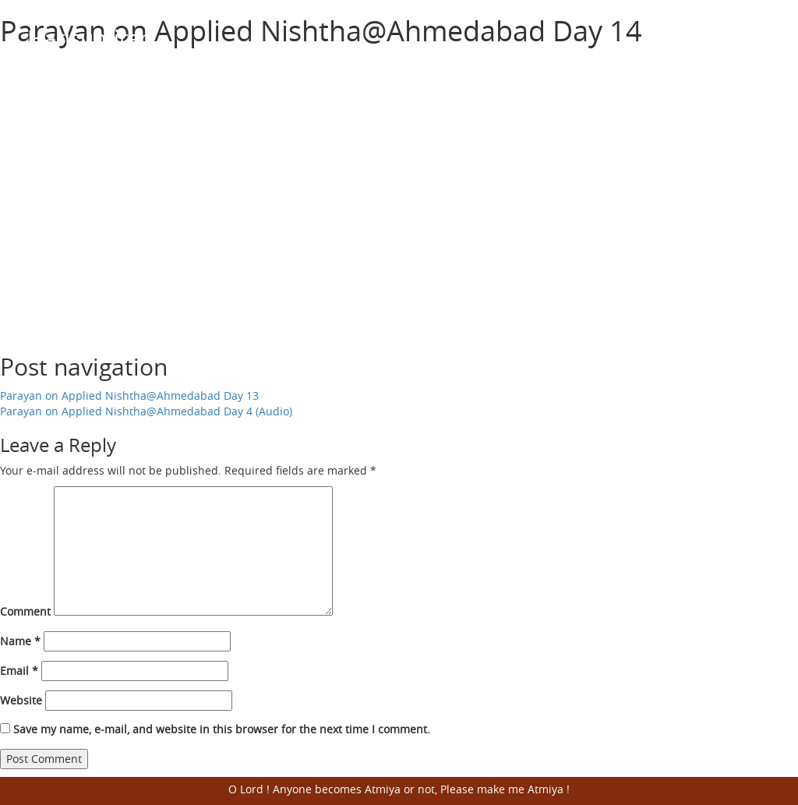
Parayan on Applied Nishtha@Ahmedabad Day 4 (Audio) (146, 411)
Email (19, 670)
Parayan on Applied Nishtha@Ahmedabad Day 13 (129, 395)
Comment (25, 611)
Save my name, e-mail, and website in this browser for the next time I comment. (221, 729)
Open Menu (751, 39)
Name (20, 641)
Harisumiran (90, 37)
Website (21, 700)
